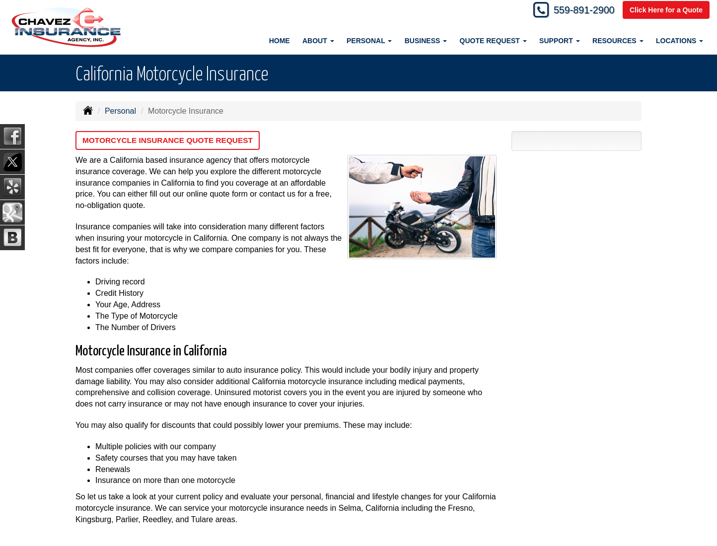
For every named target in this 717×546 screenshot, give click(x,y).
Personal (120, 111)
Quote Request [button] (493, 41)
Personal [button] (369, 41)
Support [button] (559, 41)
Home (279, 41)
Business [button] (426, 41)
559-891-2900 (578, 11)
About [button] (318, 41)
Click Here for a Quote (666, 11)
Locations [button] (679, 41)
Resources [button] (618, 41)
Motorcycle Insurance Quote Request (170, 140)
